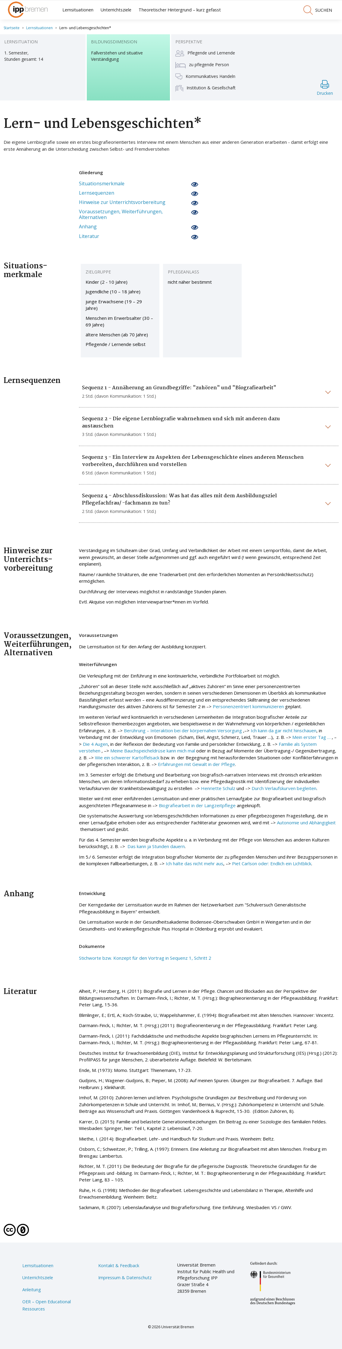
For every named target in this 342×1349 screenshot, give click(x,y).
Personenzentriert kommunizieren (248, 706)
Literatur (89, 236)
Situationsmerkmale (101, 184)
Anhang (88, 227)
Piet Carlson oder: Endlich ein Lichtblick (271, 863)
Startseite (12, 27)
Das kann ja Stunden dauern (156, 846)
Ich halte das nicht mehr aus (194, 863)
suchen (317, 10)
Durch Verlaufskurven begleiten (284, 788)
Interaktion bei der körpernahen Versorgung (196, 730)
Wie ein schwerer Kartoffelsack (127, 758)
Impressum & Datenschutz (125, 1277)
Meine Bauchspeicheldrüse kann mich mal (152, 751)
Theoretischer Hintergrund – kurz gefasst (180, 10)
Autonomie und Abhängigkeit (306, 823)
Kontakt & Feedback (118, 1265)
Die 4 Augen (95, 744)
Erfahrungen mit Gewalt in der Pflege (196, 764)
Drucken (325, 88)
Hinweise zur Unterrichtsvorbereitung (122, 202)
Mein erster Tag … (311, 737)
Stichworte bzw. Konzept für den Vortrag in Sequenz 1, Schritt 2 (145, 958)
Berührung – (137, 730)
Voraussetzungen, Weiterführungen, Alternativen (121, 214)
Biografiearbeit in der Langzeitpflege (197, 805)
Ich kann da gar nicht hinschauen (283, 730)
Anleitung (31, 1289)
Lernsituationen (77, 10)
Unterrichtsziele (116, 10)
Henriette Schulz (218, 788)
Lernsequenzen (96, 193)
